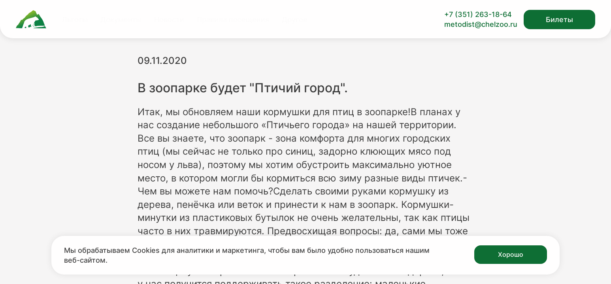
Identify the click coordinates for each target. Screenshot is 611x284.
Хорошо (510, 254)
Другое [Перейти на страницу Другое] (294, 19)
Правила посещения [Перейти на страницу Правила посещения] (233, 19)
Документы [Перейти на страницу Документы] (120, 19)
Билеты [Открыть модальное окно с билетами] (559, 19)
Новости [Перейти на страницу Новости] (169, 19)
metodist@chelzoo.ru (480, 24)
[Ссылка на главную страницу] (31, 19)
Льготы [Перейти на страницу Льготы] (75, 19)
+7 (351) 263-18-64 (478, 14)
